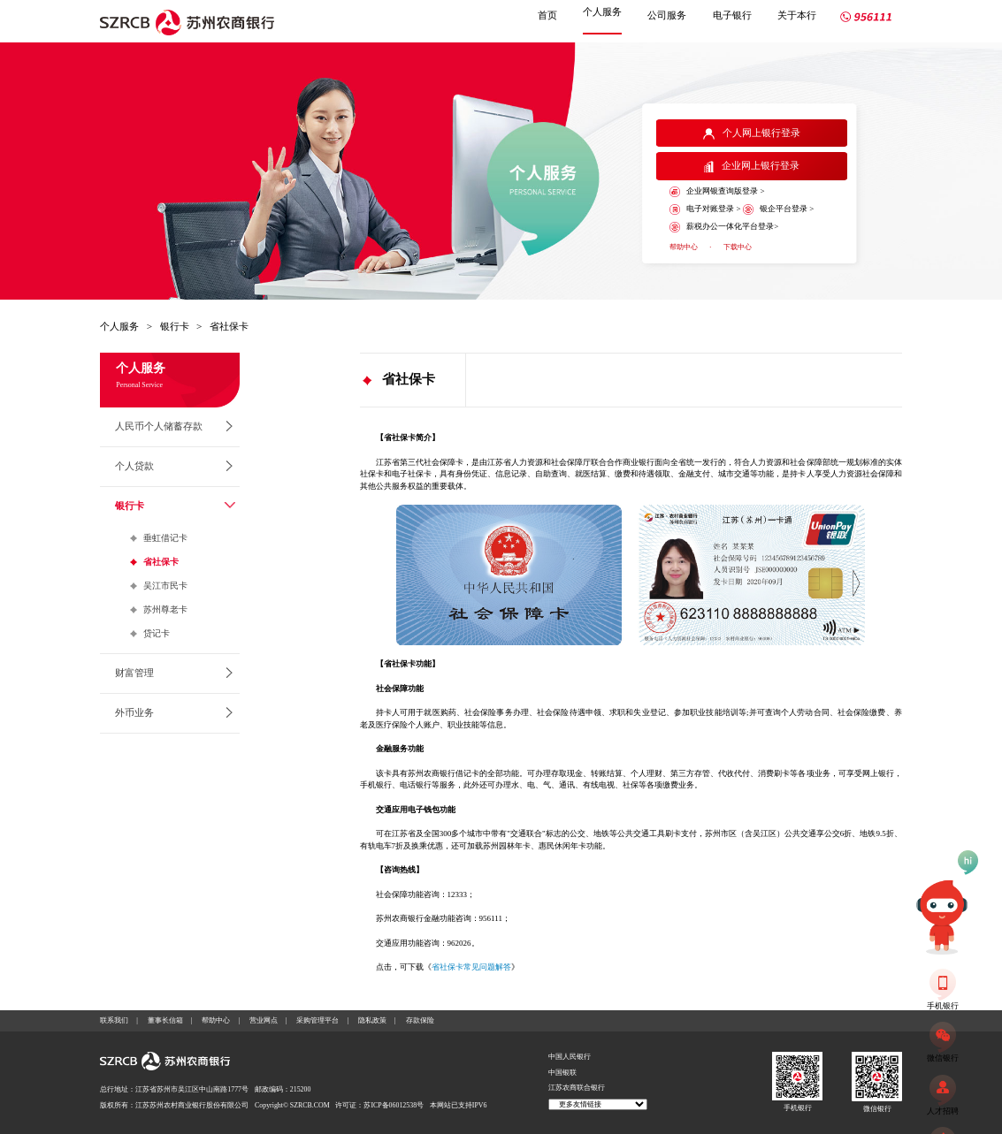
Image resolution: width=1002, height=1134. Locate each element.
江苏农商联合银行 (576, 1088)
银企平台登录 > (778, 209)
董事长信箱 (165, 1020)
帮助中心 (683, 247)
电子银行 (732, 15)
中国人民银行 (569, 1057)
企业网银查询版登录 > (716, 191)
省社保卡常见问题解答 (471, 967)
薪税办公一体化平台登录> (723, 227)
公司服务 (666, 15)
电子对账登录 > (704, 209)
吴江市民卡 (165, 585)
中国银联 (562, 1073)
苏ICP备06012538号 (393, 1105)
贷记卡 (156, 633)
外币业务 (134, 712)
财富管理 (134, 672)
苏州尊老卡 (165, 609)
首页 (547, 15)
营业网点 (263, 1020)
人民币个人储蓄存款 (159, 426)
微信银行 (877, 1109)
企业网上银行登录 (751, 166)
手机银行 (798, 1108)
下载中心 (737, 247)
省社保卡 (229, 326)
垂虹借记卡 (165, 538)
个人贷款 (134, 465)
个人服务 (602, 11)
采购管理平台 (317, 1020)
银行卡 (174, 326)
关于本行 (796, 15)
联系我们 (114, 1020)
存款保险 (420, 1020)
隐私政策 (372, 1020)
